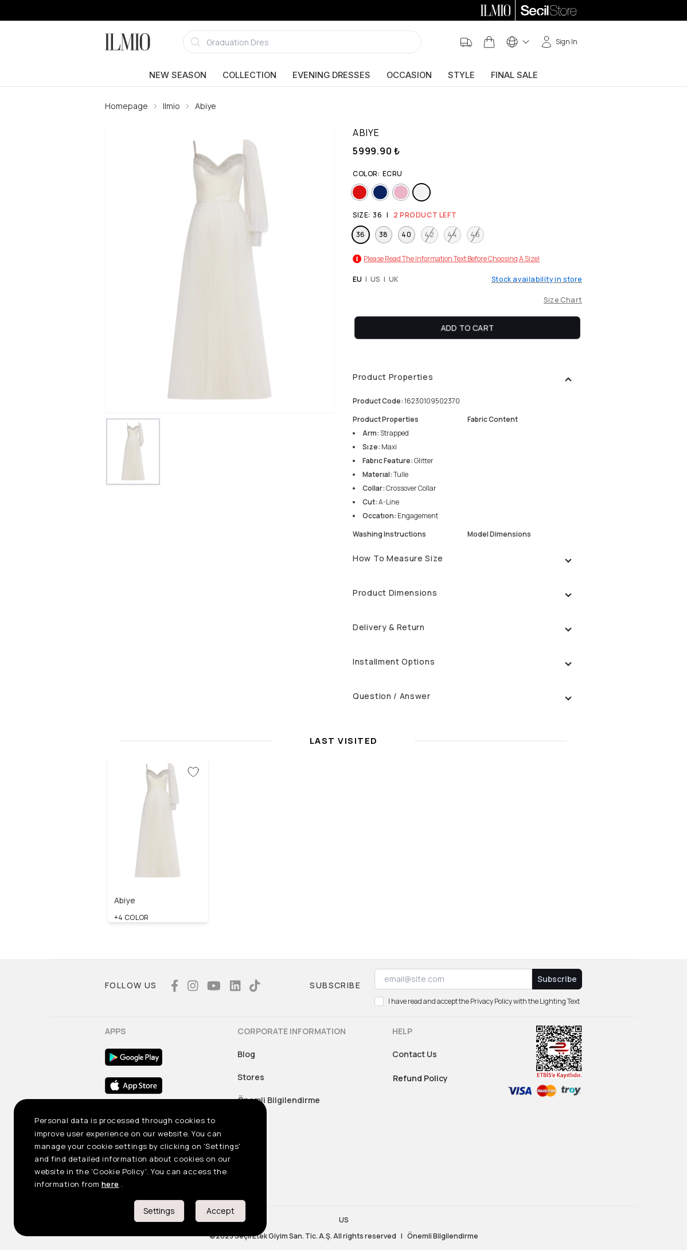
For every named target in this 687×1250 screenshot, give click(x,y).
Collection (249, 75)
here (110, 1184)
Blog (246, 1054)
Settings (159, 1210)
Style (461, 75)
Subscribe (557, 978)
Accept (220, 1210)
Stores (250, 1077)
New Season (177, 75)
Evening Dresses (331, 75)
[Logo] (127, 42)
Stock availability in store (536, 279)
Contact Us (414, 1054)
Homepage (126, 105)
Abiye (205, 105)
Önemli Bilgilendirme (278, 1099)
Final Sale (514, 75)
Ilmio (171, 105)
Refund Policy (420, 1078)
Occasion (409, 75)
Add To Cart (467, 327)
